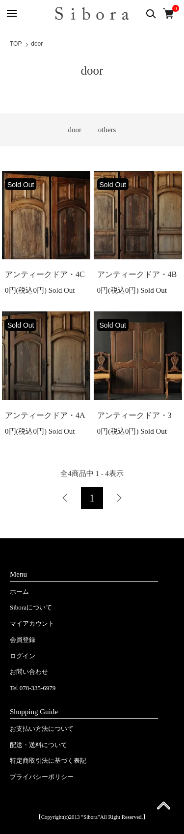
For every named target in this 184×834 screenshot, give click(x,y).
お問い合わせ (29, 671)
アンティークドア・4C (45, 274)
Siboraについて (31, 607)
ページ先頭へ (163, 808)
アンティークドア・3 (134, 415)
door (37, 43)
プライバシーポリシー (42, 776)
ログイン (22, 656)
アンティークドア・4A (45, 415)
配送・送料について (38, 745)
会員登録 (22, 639)
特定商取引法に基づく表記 (48, 760)
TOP (16, 43)
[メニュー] (11, 13)
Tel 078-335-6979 (32, 688)
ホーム (19, 591)
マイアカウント (32, 623)
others (107, 130)
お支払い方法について (42, 728)
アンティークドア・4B (137, 274)
